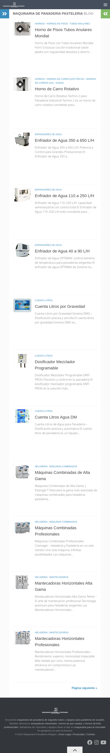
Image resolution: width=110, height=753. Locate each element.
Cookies (90, 734)
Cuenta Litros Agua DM (56, 417)
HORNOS (40, 23)
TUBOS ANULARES (80, 23)
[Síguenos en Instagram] (96, 742)
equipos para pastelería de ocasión (85, 719)
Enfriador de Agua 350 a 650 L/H (65, 140)
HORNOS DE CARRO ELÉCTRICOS (65, 79)
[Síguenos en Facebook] (89, 742)
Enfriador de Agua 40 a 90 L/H (63, 251)
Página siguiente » (84, 688)
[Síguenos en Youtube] (103, 742)
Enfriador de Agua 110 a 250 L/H (65, 195)
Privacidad (78, 734)
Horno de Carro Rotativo (57, 88)
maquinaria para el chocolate (89, 727)
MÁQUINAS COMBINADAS (63, 466)
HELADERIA (41, 466)
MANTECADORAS (58, 577)
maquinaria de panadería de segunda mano (40, 719)
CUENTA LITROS (44, 300)
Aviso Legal (64, 734)
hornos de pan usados (70, 723)
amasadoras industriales (44, 723)
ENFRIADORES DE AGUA (48, 134)
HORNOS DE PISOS (57, 23)
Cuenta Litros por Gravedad (60, 306)
